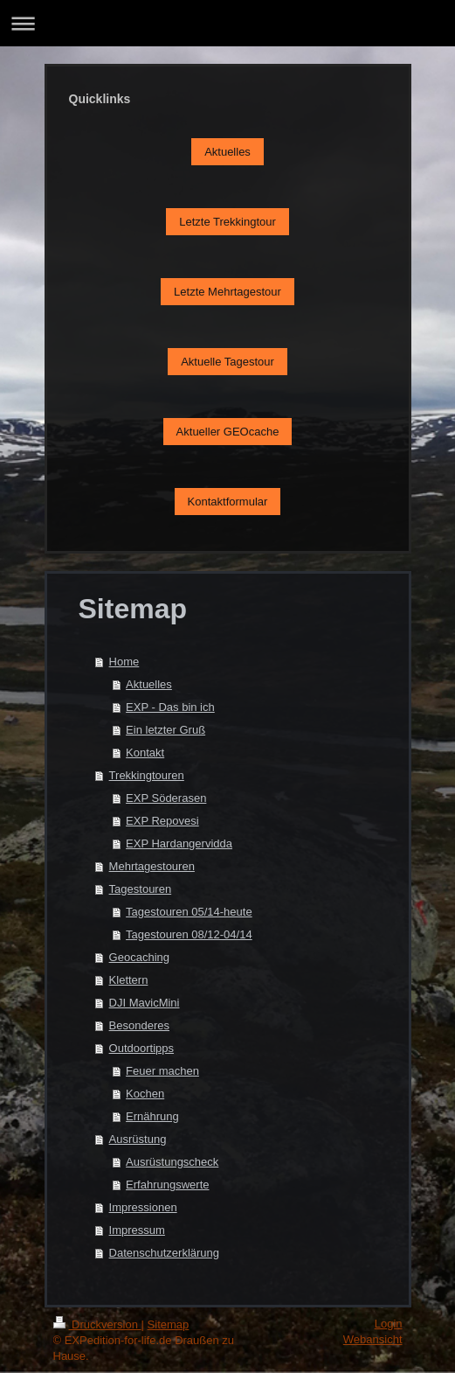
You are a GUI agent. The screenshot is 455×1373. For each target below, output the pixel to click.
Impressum (137, 1230)
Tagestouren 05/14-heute (189, 911)
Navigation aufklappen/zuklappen (227, 23)
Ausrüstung (138, 1139)
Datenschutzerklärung (164, 1252)
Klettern (128, 979)
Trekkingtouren (146, 775)
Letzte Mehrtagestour (227, 291)
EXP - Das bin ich (170, 707)
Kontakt (145, 752)
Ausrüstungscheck (172, 1161)
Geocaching (139, 957)
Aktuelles (227, 151)
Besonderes (139, 1025)
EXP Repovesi (162, 820)
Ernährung (152, 1116)
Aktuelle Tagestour (227, 361)
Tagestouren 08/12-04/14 (189, 934)
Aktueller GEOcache (227, 431)
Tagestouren (140, 889)
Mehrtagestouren (152, 866)
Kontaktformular (228, 501)
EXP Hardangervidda (179, 843)
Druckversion (97, 1324)
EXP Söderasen (166, 798)
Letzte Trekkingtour (227, 221)
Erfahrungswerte (167, 1184)
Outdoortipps (141, 1048)
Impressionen (143, 1207)
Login (389, 1323)
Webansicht (373, 1339)
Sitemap (169, 1324)
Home (124, 661)
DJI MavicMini (144, 1002)
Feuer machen (162, 1070)
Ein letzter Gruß (165, 729)
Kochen (145, 1093)
